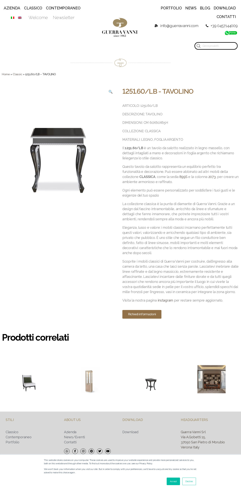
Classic (17, 74)
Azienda (12, 8)
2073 (212, 177)
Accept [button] (173, 481)
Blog (205, 8)
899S (183, 177)
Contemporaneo (63, 8)
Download (225, 8)
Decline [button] (189, 481)
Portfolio (171, 8)
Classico (33, 8)
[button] (141, 314)
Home (6, 74)
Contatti (226, 16)
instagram (165, 300)
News (191, 8)
